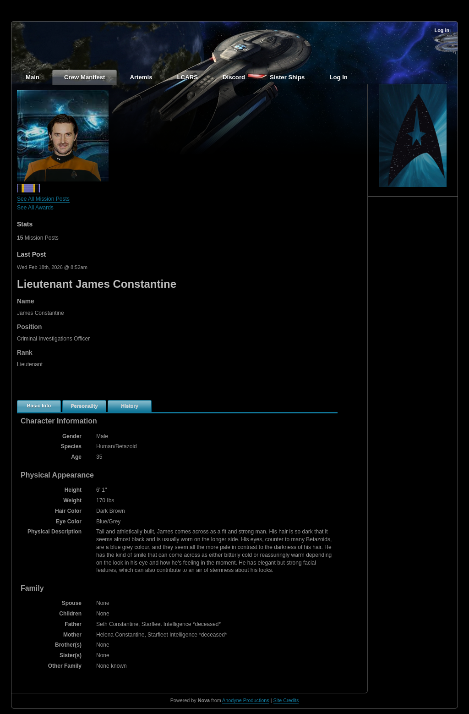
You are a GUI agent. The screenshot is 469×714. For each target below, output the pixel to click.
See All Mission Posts (43, 199)
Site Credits (286, 700)
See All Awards (35, 207)
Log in (442, 30)
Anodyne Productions (245, 700)
